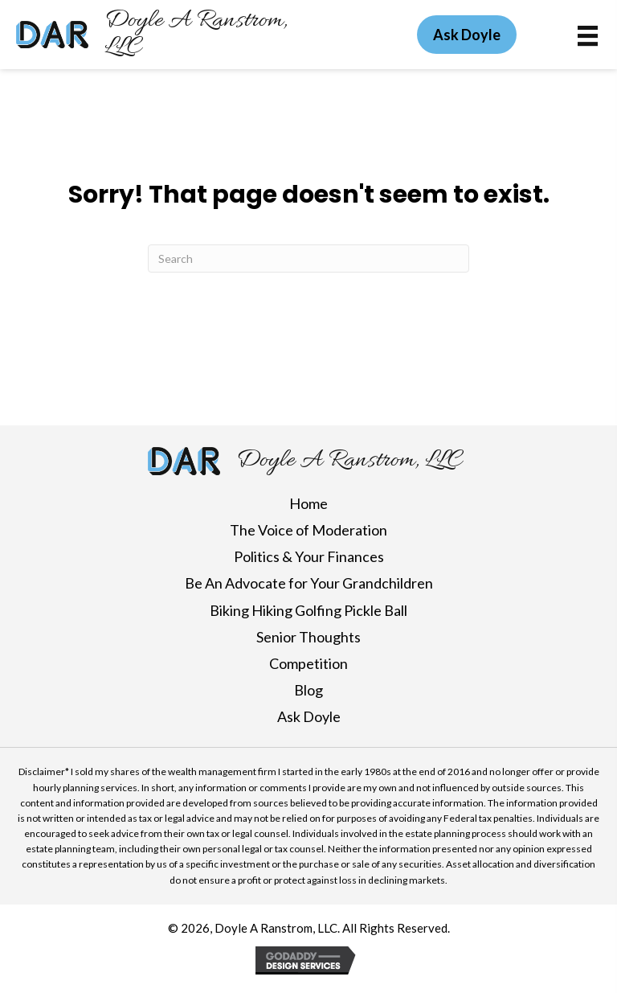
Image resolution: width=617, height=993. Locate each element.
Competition (308, 663)
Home (308, 503)
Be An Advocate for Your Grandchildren (309, 583)
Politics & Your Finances (309, 556)
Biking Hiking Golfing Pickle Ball (308, 610)
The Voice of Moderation (308, 530)
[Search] (308, 258)
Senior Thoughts (308, 637)
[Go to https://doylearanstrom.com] (172, 34)
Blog (308, 690)
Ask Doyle (309, 716)
